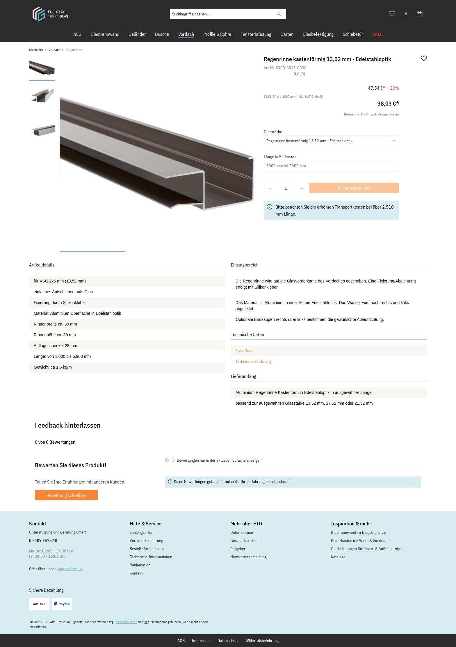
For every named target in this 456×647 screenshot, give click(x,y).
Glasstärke (273, 131)
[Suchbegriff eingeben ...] (221, 14)
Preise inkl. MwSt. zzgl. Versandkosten (371, 114)
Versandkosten (126, 622)
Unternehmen (241, 532)
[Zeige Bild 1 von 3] (92, 251)
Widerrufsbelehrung (262, 640)
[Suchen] (279, 14)
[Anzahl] (286, 188)
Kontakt (136, 573)
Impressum (201, 640)
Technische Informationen (151, 556)
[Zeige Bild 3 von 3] (224, 251)
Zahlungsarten (141, 532)
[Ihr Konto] (406, 14)
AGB (181, 640)
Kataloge (338, 556)
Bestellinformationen (147, 548)
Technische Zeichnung (253, 361)
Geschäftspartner (244, 540)
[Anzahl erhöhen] (302, 188)
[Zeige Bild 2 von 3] (158, 251)
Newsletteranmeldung (248, 556)
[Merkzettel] (392, 14)
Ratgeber (237, 548)
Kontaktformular (70, 568)
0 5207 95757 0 (43, 540)
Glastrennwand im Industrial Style (358, 532)
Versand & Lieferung (146, 540)
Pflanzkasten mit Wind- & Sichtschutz (361, 540)
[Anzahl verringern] (270, 188)
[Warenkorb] (420, 14)
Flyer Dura (244, 350)
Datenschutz (228, 640)
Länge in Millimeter (280, 156)
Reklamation (140, 565)
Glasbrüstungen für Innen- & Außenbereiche (367, 548)
